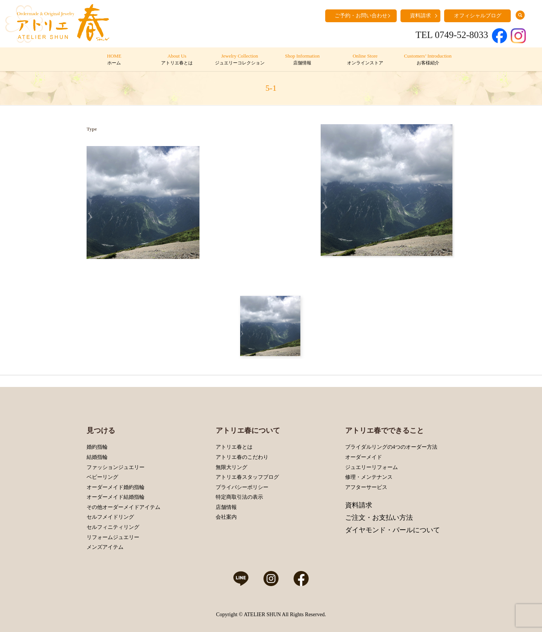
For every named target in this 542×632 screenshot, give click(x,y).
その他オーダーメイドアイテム (123, 507)
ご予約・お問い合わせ (361, 15)
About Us (176, 60)
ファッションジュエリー (116, 467)
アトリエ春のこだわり (242, 457)
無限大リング (231, 467)
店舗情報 (226, 507)
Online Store (365, 60)
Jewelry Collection (239, 60)
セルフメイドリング (110, 517)
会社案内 (226, 517)
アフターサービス (366, 487)
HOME (114, 60)
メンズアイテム (105, 547)
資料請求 (420, 15)
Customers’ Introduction (427, 60)
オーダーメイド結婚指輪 (116, 497)
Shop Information (302, 60)
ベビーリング (102, 477)
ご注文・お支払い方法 (379, 517)
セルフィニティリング (113, 527)
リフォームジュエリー (113, 537)
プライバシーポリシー (242, 487)
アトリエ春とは (234, 447)
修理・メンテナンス (369, 477)
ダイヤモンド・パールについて (392, 530)
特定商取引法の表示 (239, 497)
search (520, 15)
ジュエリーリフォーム (371, 467)
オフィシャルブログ (477, 15)
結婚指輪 (97, 457)
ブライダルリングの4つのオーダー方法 (391, 447)
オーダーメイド (363, 457)
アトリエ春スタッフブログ (247, 477)
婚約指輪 (97, 447)
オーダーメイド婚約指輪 (116, 487)
